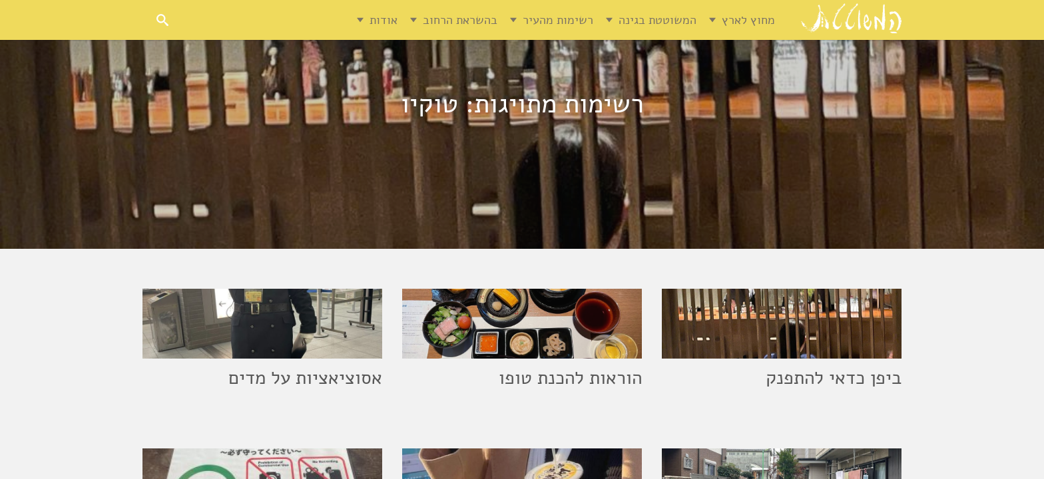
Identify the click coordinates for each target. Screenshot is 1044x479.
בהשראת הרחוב (460, 20)
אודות (383, 20)
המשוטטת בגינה (657, 20)
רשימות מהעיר (558, 20)
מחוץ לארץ (748, 20)
